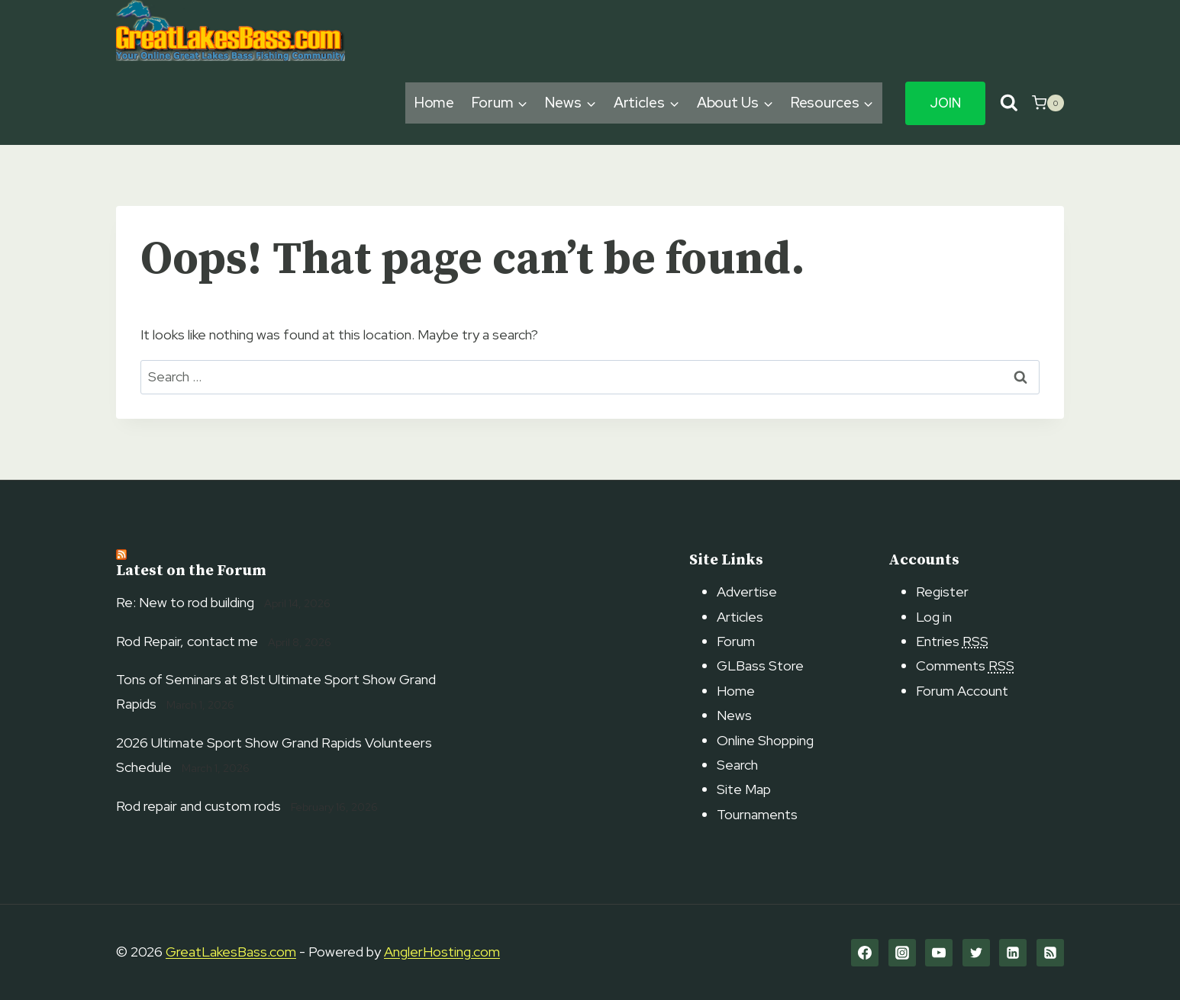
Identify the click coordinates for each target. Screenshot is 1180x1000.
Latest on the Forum (191, 570)
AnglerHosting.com (442, 951)
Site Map (744, 789)
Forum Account (962, 690)
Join (945, 103)
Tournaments (757, 814)
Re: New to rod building (185, 602)
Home (434, 102)
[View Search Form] (1008, 103)
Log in (934, 616)
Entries (952, 641)
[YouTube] (939, 952)
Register (942, 591)
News (734, 715)
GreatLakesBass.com (231, 951)
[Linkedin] (1013, 952)
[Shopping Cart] (1048, 103)
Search (737, 764)
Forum (736, 641)
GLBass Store (760, 665)
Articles (740, 616)
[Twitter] (976, 952)
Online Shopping (765, 740)
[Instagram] (902, 952)
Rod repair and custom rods (198, 806)
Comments (965, 665)
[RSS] (1050, 952)
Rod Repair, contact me (187, 641)
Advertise (747, 591)
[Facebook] (865, 952)
